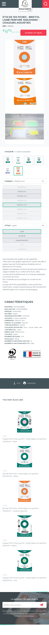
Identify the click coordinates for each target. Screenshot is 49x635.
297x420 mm (22, 218)
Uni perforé (22, 249)
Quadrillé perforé (22, 240)
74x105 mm (22, 187)
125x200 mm (22, 205)
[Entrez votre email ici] (24, 605)
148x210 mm (22, 209)
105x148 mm (22, 200)
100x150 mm (22, 196)
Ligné (22, 231)
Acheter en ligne (33, 33)
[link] (4, 4)
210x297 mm (22, 214)
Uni (22, 245)
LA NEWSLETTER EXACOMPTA (24, 599)
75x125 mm (22, 191)
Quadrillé (21, 236)
